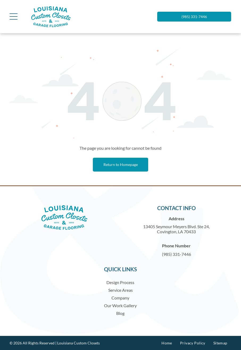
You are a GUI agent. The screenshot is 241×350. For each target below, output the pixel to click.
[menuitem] (166, 343)
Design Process (120, 282)
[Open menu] (14, 16)
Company (120, 297)
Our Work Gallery (120, 305)
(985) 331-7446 (176, 254)
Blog (120, 313)
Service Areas (120, 290)
